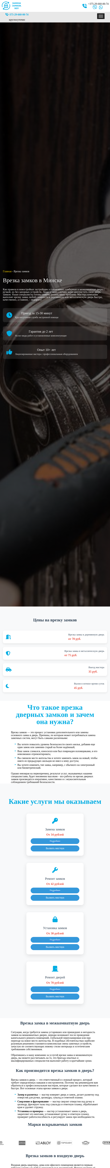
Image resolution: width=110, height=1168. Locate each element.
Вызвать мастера (55, 848)
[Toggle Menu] (101, 16)
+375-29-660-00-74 (98, 3)
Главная (7, 271)
